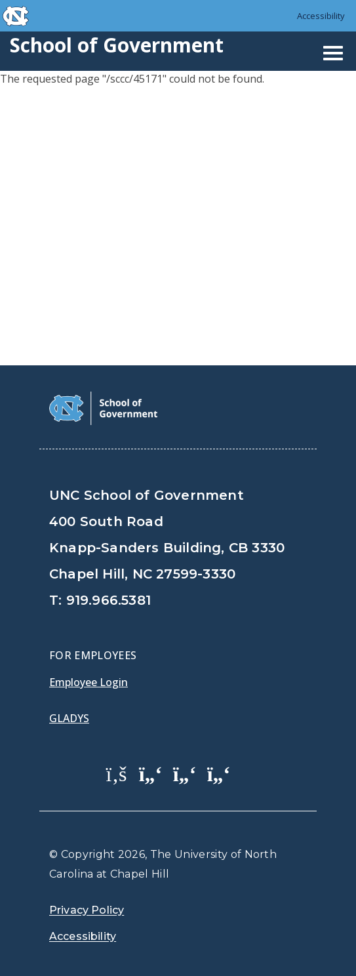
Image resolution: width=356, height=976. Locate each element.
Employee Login (88, 682)
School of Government (117, 44)
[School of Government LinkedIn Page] (185, 773)
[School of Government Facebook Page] (117, 773)
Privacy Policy (86, 910)
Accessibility (321, 16)
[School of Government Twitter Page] (151, 773)
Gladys (69, 718)
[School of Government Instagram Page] (219, 773)
